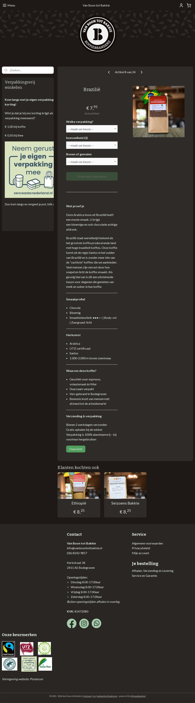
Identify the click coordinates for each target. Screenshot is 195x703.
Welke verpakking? (79, 121)
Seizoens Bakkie (125, 503)
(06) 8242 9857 (77, 553)
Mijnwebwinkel (138, 696)
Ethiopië (79, 503)
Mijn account (140, 553)
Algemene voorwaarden (147, 543)
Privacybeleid (141, 548)
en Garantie (149, 575)
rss (94, 696)
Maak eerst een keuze (92, 176)
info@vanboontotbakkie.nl (84, 548)
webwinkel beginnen (107, 696)
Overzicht (75, 449)
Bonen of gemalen (79, 154)
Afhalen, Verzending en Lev (149, 570)
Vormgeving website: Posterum (22, 679)
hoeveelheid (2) (77, 138)
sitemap (87, 696)
